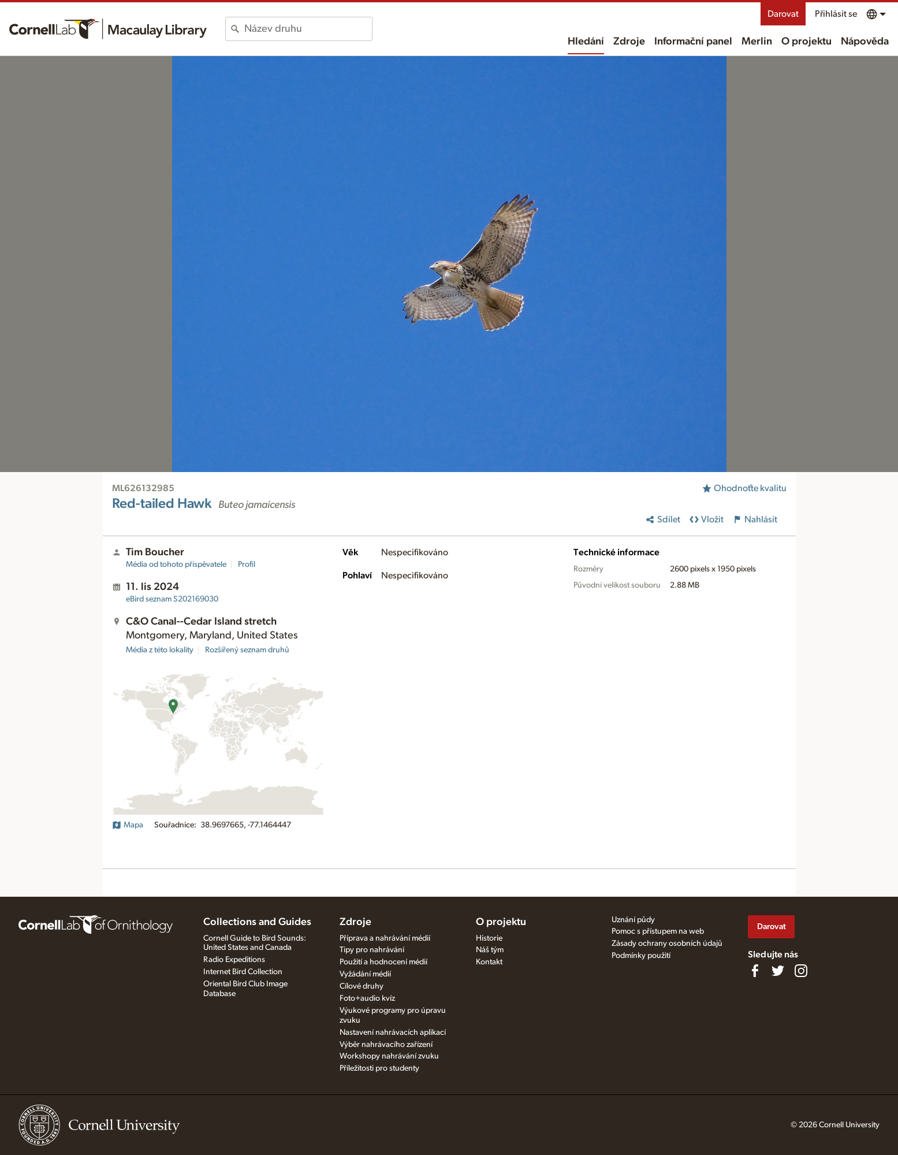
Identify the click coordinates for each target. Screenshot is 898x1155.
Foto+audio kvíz (367, 998)
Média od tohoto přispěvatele (176, 564)
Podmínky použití (641, 956)
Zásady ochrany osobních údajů (667, 943)
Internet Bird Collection (242, 972)
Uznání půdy (633, 920)
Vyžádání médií (365, 974)
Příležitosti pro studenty (379, 1068)
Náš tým (490, 950)
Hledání (586, 41)
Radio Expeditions (234, 960)
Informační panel (693, 41)
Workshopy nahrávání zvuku (389, 1056)
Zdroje (629, 41)
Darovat (783, 13)
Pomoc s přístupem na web (658, 931)
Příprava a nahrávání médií (385, 938)
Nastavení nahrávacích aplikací (393, 1032)
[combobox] (308, 28)
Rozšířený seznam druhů (247, 650)
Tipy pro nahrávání (372, 950)
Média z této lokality (159, 650)
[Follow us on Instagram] (801, 971)
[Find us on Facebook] (755, 971)
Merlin (756, 41)
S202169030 (172, 599)
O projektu (806, 41)
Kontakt (489, 962)
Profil (246, 564)
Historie (489, 938)
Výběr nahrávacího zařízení (386, 1045)
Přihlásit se (836, 13)
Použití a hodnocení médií (383, 962)
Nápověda (865, 41)
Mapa (127, 825)
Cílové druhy (361, 986)
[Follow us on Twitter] (778, 971)
